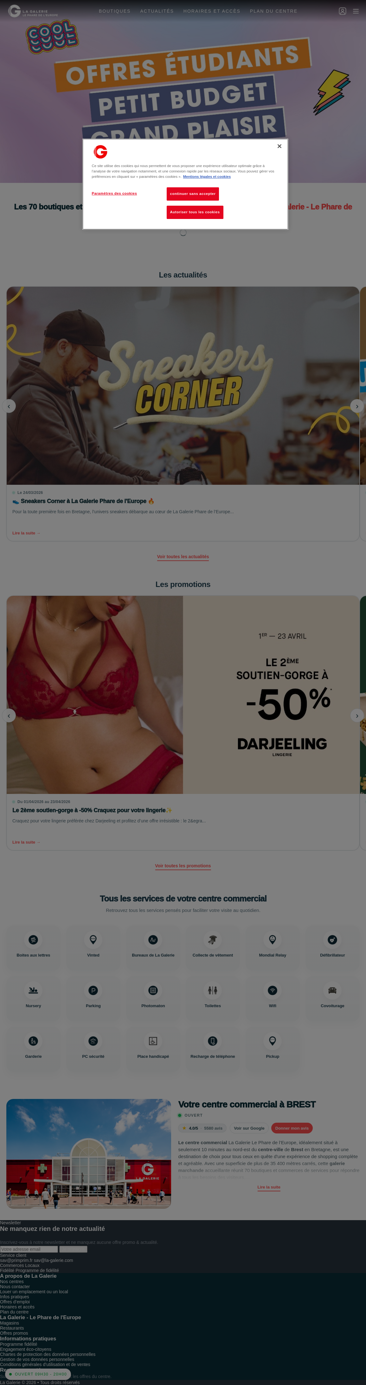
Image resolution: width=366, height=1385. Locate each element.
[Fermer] (279, 146)
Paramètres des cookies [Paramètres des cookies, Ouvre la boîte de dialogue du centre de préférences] (114, 193)
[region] (185, 184)
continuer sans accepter (193, 194)
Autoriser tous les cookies (195, 212)
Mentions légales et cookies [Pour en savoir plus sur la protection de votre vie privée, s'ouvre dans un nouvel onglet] (207, 176)
